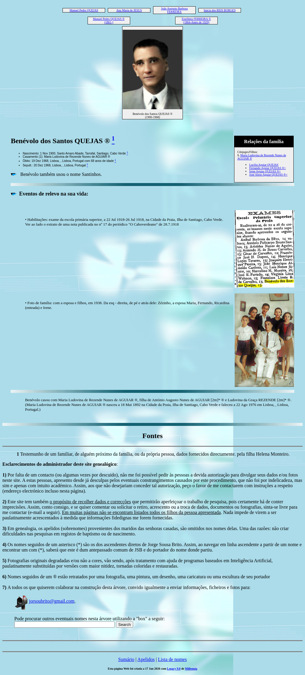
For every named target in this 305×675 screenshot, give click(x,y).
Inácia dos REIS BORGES (220, 10)
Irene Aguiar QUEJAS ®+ (265, 171)
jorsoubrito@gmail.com (44, 601)
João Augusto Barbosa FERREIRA (174, 10)
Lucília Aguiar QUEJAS (263, 164)
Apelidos (146, 659)
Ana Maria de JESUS (129, 10)
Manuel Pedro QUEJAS (83, 10)
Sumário (126, 659)
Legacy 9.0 (174, 668)
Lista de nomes (172, 659)
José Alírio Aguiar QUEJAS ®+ (268, 174)
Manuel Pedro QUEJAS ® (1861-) (109, 20)
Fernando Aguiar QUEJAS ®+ (267, 168)
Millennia (191, 668)
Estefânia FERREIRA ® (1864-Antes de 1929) (196, 20)
